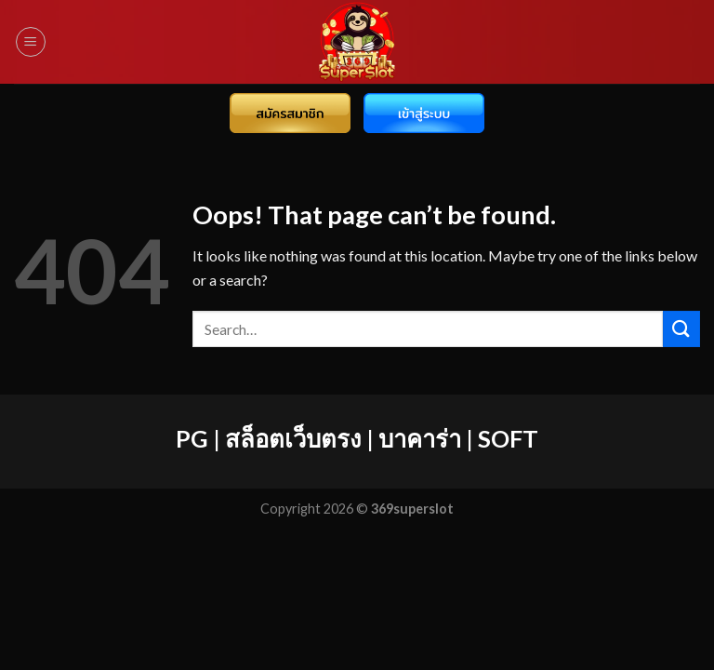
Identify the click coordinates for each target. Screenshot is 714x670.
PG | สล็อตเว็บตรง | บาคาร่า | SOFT (357, 438)
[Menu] (31, 42)
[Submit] (681, 329)
